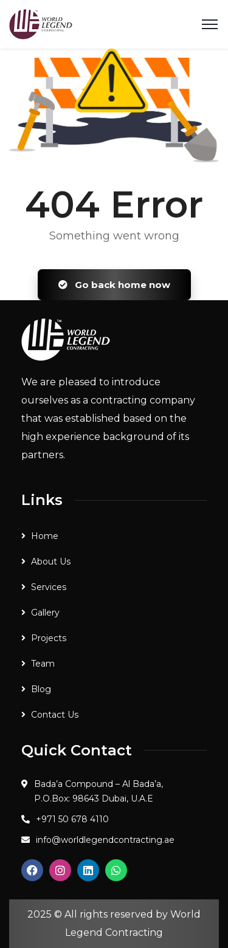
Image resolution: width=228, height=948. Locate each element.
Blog (41, 689)
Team (43, 663)
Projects (48, 638)
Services (48, 587)
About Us (51, 561)
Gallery (45, 612)
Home (44, 536)
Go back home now (114, 284)
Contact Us (54, 714)
